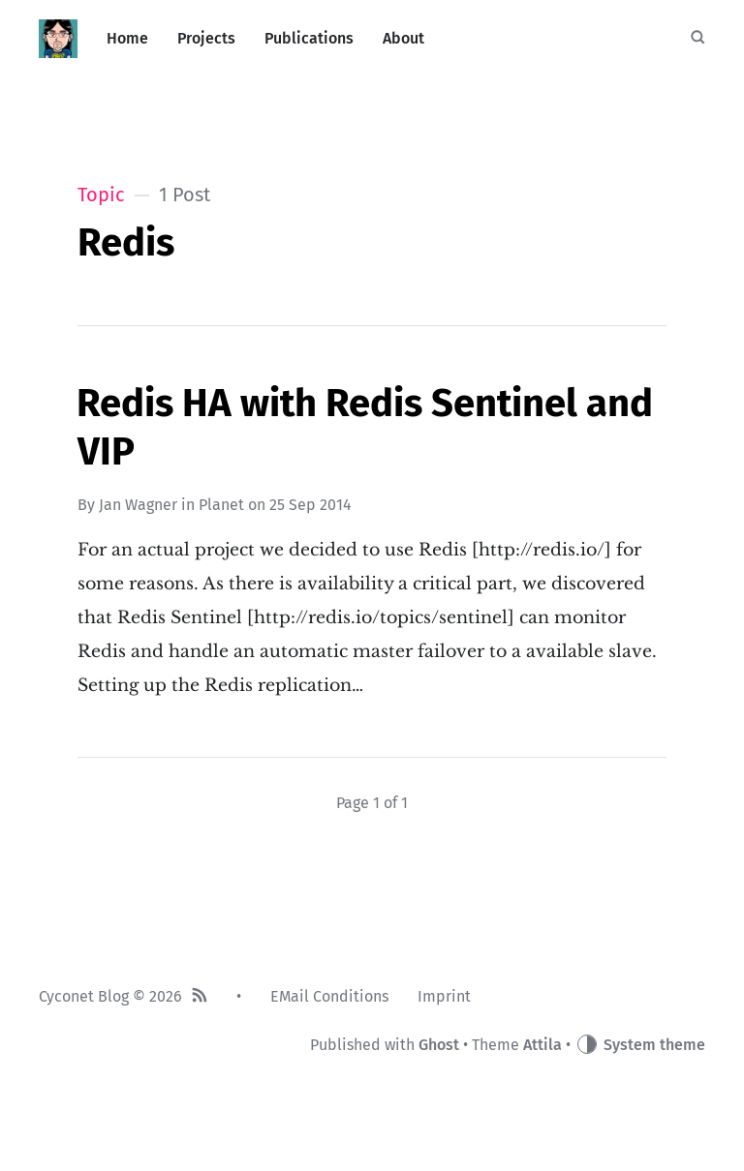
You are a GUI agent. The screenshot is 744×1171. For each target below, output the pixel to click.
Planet (221, 504)
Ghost (438, 1045)
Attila (542, 1045)
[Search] (697, 38)
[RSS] (199, 996)
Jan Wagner (138, 504)
